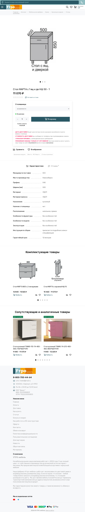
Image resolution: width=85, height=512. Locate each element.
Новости (16, 443)
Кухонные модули (19, 154)
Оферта (16, 424)
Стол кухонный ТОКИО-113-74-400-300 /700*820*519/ (26, 348)
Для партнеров (19, 440)
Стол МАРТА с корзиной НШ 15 (55, 287)
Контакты (17, 427)
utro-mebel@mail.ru (23, 381)
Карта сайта (50, 510)
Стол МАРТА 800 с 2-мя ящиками (25, 287)
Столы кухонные (47, 154)
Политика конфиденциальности (25, 434)
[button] (40, 81)
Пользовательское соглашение (25, 437)
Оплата (16, 405)
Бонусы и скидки (19, 418)
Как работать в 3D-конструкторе (26, 421)
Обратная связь (19, 447)
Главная (16, 402)
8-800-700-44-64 (22, 377)
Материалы (17, 450)
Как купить (17, 411)
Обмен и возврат (19, 431)
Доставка (17, 408)
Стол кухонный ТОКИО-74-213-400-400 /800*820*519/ (57, 348)
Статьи (16, 415)
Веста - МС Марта (33, 154)
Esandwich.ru (33, 143)
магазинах (49, 143)
